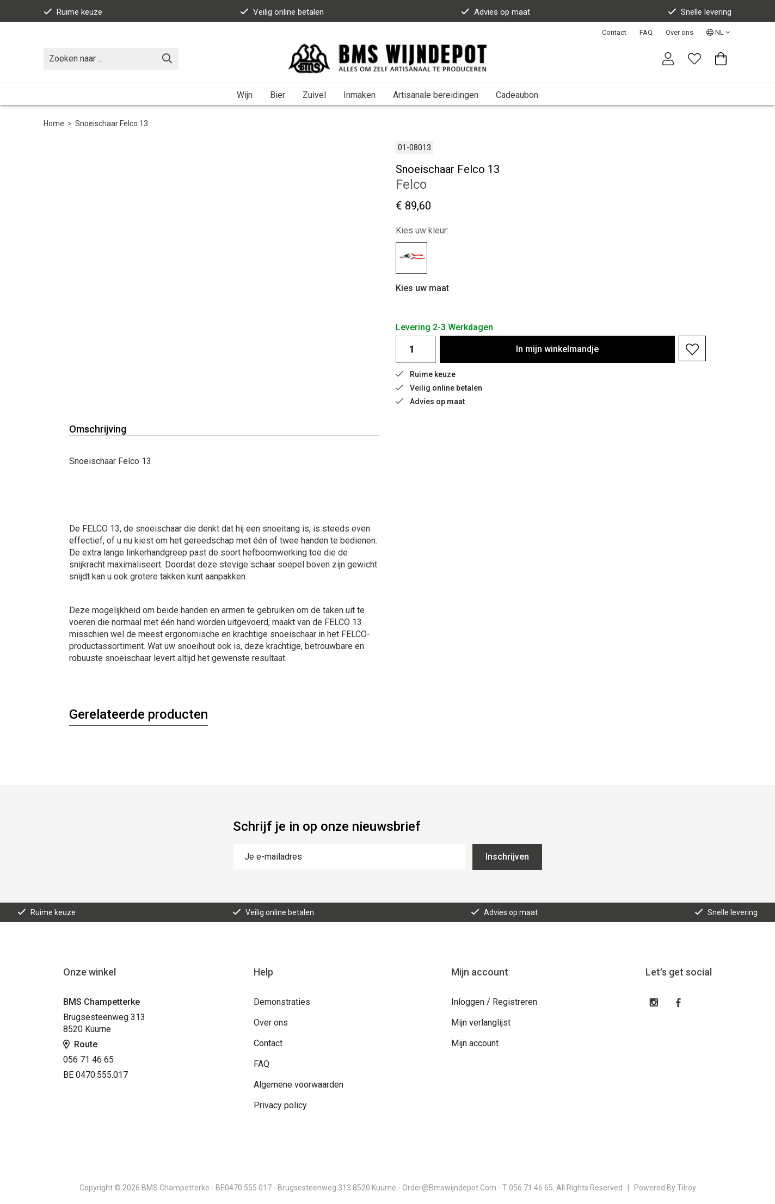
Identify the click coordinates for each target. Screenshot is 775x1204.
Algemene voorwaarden (298, 1084)
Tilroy (686, 1187)
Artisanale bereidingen (435, 95)
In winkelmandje (557, 349)
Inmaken (359, 95)
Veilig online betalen (282, 12)
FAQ (646, 32)
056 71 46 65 (88, 1059)
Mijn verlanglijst (480, 1022)
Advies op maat (495, 12)
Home (54, 123)
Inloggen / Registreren (494, 1002)
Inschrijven (507, 856)
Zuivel (314, 95)
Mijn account (475, 1043)
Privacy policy (280, 1105)
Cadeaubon (517, 95)
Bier (277, 95)
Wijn (245, 95)
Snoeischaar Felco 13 (111, 123)
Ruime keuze (73, 12)
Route (80, 1044)
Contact (614, 32)
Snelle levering (699, 12)
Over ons (679, 32)
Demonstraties (282, 1002)
